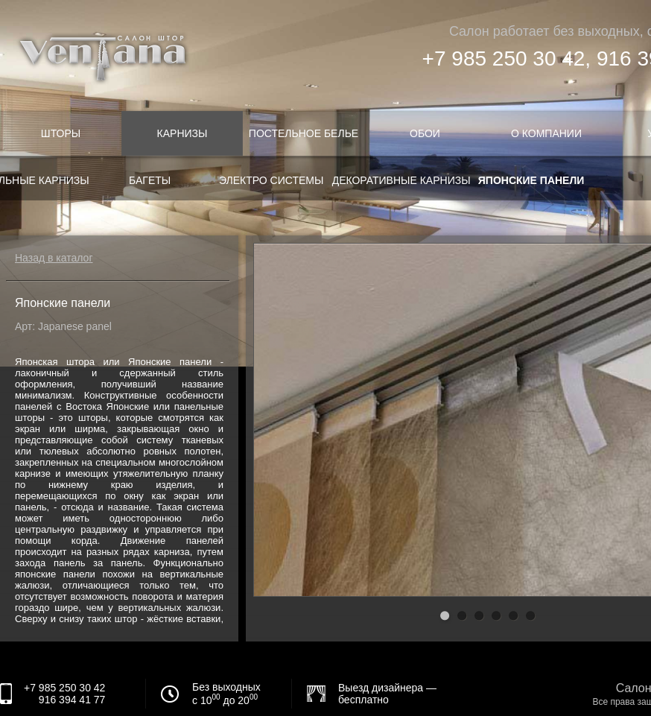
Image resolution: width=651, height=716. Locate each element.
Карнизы (182, 133)
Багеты (150, 180)
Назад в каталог (54, 258)
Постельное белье (303, 133)
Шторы (60, 133)
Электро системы (271, 180)
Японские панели (531, 180)
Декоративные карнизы (401, 180)
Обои (425, 133)
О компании (546, 133)
